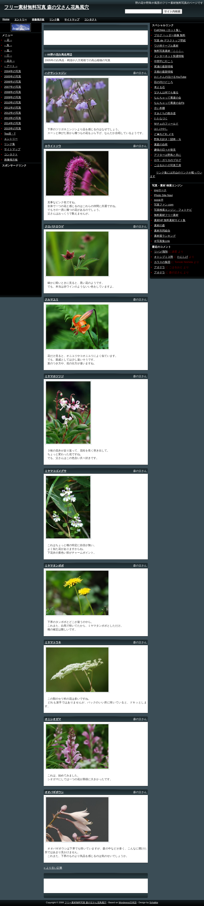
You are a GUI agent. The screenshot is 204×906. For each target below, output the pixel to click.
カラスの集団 (162, 262)
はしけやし (161, 128)
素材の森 (159, 225)
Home (5, 19)
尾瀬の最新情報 (163, 66)
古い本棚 (159, 108)
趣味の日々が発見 (165, 149)
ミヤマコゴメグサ (55, 470)
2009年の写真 (12, 97)
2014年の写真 (12, 123)
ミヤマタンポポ (54, 565)
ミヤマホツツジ (54, 376)
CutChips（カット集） (167, 30)
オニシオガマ (53, 719)
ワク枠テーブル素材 (166, 45)
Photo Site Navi (163, 195)
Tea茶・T (10, 133)
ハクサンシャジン (55, 72)
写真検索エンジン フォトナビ (173, 209)
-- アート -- (10, 66)
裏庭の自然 (161, 144)
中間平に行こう (163, 61)
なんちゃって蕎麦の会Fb (169, 102)
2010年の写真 (12, 102)
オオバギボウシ (54, 792)
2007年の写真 (12, 86)
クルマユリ (51, 299)
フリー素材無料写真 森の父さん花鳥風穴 (46, 7)
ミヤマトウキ (53, 642)
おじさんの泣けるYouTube (170, 76)
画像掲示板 (38, 19)
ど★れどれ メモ (164, 134)
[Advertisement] (16, 229)
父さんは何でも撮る (166, 92)
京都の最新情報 (163, 71)
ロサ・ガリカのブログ (167, 160)
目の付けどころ (163, 82)
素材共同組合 (162, 230)
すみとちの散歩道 (165, 113)
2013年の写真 (12, 118)
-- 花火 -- (9, 60)
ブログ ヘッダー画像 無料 (169, 35)
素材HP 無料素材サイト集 (169, 220)
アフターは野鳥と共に (167, 154)
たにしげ (182, 256)
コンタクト (90, 19)
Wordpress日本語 (128, 902)
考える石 (159, 87)
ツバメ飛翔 (161, 251)
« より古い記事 (53, 867)
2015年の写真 (12, 128)
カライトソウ (53, 145)
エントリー (20, 19)
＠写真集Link (162, 241)
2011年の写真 (12, 107)
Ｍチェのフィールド (166, 123)
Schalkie (153, 902)
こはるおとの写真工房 (167, 165)
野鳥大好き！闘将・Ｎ (167, 139)
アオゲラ (159, 267)
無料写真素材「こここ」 (169, 50)
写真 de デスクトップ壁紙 (170, 40)
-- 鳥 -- (8, 45)
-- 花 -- (8, 40)
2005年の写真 (12, 76)
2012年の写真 (12, 112)
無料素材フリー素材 (166, 215)
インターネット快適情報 (169, 56)
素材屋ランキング (165, 235)
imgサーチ (160, 190)
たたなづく (161, 118)
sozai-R (158, 199)
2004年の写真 (12, 71)
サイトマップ (71, 19)
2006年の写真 (12, 81)
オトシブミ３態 (163, 256)
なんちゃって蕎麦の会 (167, 97)
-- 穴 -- (8, 55)
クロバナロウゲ (54, 226)
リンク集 (54, 19)
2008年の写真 (12, 92)
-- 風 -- (8, 50)
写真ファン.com (163, 204)
